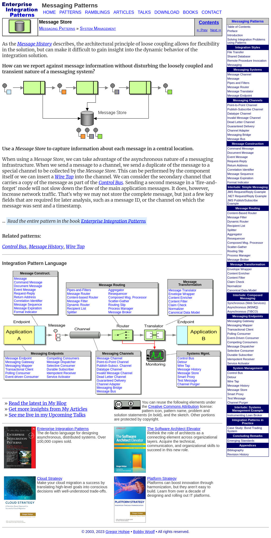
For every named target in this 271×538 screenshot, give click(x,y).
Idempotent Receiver (241, 359)
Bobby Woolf (144, 532)
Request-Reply (237, 161)
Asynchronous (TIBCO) (242, 311)
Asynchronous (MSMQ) (242, 307)
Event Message (237, 157)
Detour (231, 377)
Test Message (236, 398)
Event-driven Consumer (22, 377)
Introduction (235, 35)
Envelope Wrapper (239, 269)
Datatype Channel (239, 113)
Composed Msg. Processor (245, 242)
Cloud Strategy (49, 478)
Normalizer (234, 286)
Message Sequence (240, 173)
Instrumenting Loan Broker (244, 415)
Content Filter (236, 277)
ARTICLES (124, 12)
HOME (49, 12)
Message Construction (248, 143)
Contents (209, 22)
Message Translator (240, 91)
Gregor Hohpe (118, 532)
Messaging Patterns (248, 21)
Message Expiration (240, 178)
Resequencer (236, 238)
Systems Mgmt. (198, 353)
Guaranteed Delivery (241, 126)
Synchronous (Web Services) (246, 303)
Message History (238, 385)
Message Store (237, 389)
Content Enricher (238, 273)
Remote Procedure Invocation (247, 60)
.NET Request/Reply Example (247, 196)
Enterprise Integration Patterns (113, 221)
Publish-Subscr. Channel (114, 366)
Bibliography (235, 450)
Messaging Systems (248, 69)
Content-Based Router (242, 213)
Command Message (240, 148)
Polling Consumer (239, 333)
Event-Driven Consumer (243, 338)
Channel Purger (237, 402)
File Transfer (235, 52)
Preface (232, 31)
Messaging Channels (247, 100)
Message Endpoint (239, 95)
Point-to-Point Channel (242, 105)
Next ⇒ (215, 30)
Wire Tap (233, 381)
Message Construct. (35, 273)
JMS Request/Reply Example (246, 191)
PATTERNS (70, 12)
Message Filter (237, 217)
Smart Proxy (235, 394)
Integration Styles (247, 47)
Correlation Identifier (240, 169)
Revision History (238, 454)
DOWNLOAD (166, 12)
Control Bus (235, 372)
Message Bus (236, 139)
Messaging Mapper (239, 325)
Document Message (240, 152)
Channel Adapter (238, 130)
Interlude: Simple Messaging (248, 187)
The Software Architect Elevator (174, 429)
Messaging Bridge (239, 134)
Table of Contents (238, 26)
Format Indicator (238, 182)
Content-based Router (82, 297)
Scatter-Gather (237, 246)
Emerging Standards (240, 440)
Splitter (232, 230)
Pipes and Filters (238, 82)
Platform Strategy (162, 478)
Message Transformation (247, 264)
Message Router (238, 87)
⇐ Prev (202, 30)
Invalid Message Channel (244, 117)
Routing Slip (235, 251)
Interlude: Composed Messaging (248, 296)
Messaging (234, 64)
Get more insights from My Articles (48, 409)
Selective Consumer (240, 350)
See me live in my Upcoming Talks (47, 415)
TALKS (144, 12)
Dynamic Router (238, 221)
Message (233, 78)
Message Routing (248, 208)
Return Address (237, 165)
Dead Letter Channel (241, 122)
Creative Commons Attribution (173, 406)
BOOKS (190, 12)
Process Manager (239, 255)
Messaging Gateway (240, 321)
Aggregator (234, 234)
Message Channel (239, 74)
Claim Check (235, 281)
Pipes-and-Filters (79, 290)
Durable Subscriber (240, 354)
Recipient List (236, 225)
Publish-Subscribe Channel (245, 109)
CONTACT (212, 12)
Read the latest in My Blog (37, 403)
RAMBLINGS (97, 12)
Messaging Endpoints (247, 316)
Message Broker (238, 259)
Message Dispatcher (240, 346)
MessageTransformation (189, 283)
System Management (247, 368)
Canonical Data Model (241, 290)
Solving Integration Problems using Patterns (246, 41)
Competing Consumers (242, 342)
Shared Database (238, 56)
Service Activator (238, 363)
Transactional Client (240, 329)
